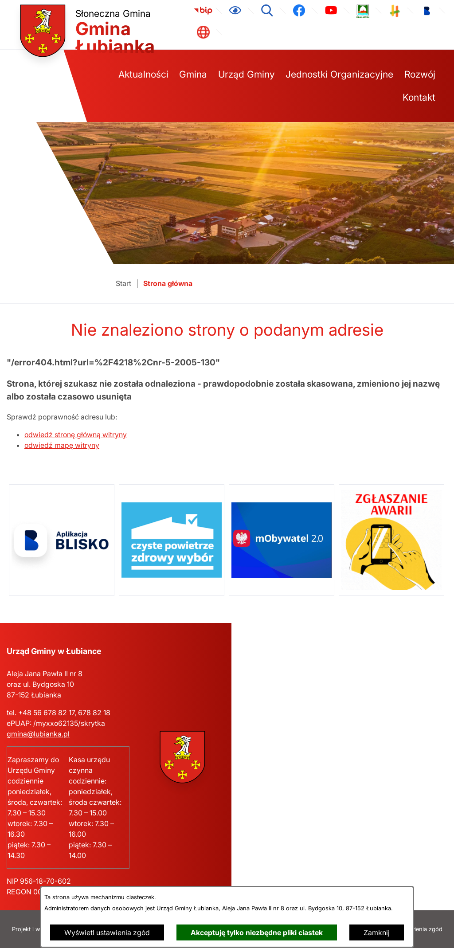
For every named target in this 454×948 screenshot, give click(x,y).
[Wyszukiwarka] (267, 10)
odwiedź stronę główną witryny (75, 434)
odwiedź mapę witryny (61, 445)
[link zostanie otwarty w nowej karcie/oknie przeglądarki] (203, 10)
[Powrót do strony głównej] (123, 283)
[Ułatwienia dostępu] (235, 10)
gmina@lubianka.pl (38, 733)
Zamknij (377, 932)
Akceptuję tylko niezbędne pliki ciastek (257, 932)
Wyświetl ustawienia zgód (107, 932)
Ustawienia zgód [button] (420, 929)
